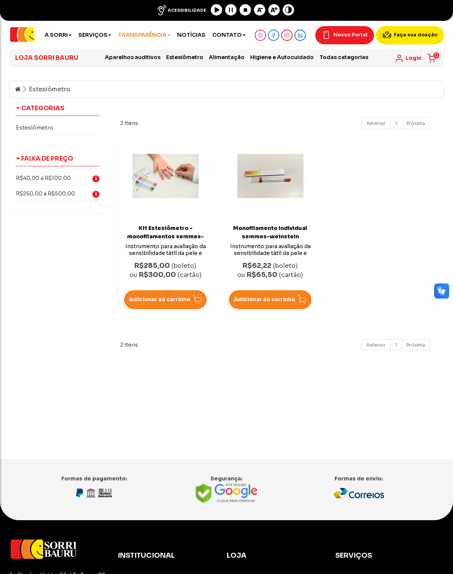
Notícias (191, 34)
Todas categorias (343, 57)
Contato (229, 34)
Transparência (144, 34)
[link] (408, 58)
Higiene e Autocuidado (282, 57)
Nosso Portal (344, 35)
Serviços (94, 34)
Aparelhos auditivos (132, 57)
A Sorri (58, 34)
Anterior (376, 123)
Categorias (40, 108)
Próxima (415, 123)
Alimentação (226, 57)
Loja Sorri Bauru (46, 58)
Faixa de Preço (45, 158)
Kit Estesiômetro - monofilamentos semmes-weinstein (165, 236)
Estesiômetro (184, 57)
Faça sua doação (409, 35)
